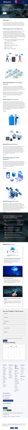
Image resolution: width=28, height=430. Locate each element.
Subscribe (5, 408)
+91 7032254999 (6, 398)
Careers (22, 374)
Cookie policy (13, 416)
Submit (5, 340)
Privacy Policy (12, 338)
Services (4, 365)
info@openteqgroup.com (7, 395)
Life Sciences (10, 368)
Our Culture (22, 371)
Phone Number (6, 321)
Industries (11, 365)
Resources (23, 376)
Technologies (16, 388)
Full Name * (6, 313)
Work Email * (6, 317)
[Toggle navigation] (23, 2)
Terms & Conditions (19, 338)
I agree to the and (13, 338)
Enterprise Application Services (4, 370)
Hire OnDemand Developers (8, 400)
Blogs (21, 378)
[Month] (12, 346)
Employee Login (5, 416)
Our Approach (23, 368)
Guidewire (4, 386)
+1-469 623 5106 (6, 396)
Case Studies (22, 379)
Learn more (6, 425)
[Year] (16, 346)
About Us (9, 416)
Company (23, 365)
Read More (4, 96)
